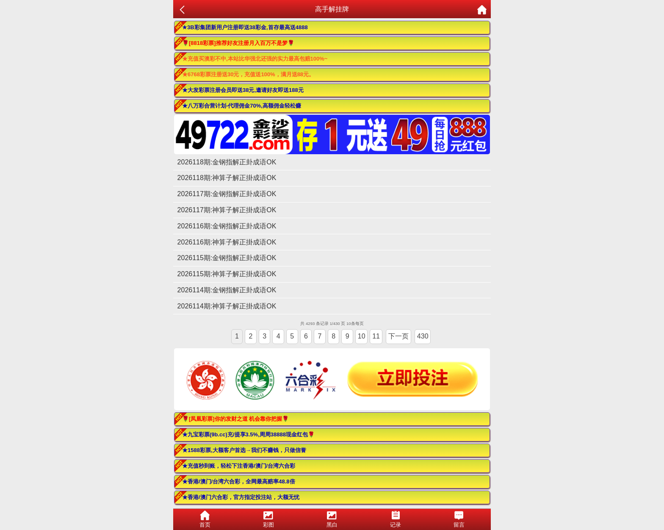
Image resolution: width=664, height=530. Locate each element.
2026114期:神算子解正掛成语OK (227, 306)
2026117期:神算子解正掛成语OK (227, 210)
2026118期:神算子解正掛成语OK (227, 177)
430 (423, 336)
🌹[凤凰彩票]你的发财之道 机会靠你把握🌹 (235, 419)
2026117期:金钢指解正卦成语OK (227, 193)
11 (376, 336)
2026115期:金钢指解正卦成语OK (227, 257)
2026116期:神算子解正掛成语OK (227, 242)
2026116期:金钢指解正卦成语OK (227, 226)
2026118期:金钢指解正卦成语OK (227, 162)
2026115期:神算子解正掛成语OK (227, 273)
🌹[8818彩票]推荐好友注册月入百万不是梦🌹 (238, 43)
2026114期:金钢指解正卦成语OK (227, 290)
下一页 (398, 336)
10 (361, 336)
